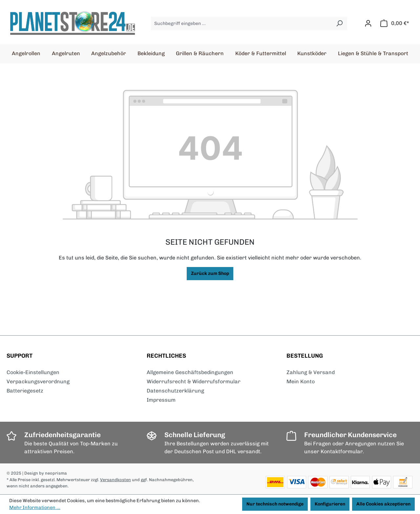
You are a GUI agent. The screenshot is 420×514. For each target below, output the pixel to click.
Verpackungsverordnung (38, 381)
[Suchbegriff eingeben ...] (241, 23)
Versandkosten (115, 479)
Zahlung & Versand (310, 372)
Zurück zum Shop (210, 273)
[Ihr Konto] (368, 23)
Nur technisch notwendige (275, 504)
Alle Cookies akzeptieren (383, 504)
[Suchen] (339, 23)
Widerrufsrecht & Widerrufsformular (194, 381)
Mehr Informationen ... (34, 507)
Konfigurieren (330, 504)
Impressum (161, 400)
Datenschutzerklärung (175, 391)
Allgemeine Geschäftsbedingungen (190, 372)
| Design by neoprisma (44, 473)
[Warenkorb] (394, 23)
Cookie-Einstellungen (33, 372)
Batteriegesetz (25, 391)
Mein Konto (300, 381)
